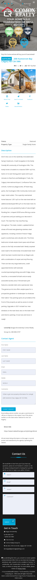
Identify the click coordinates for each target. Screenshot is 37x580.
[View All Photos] (18, 105)
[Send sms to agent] (5, 3)
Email (3, 367)
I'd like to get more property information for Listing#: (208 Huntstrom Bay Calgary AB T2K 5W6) (18, 397)
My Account (26, 3)
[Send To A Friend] (18, 98)
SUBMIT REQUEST (8, 409)
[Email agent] (9, 3)
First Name (4, 345)
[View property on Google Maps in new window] (18, 123)
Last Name (4, 356)
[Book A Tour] (7, 98)
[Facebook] (30, 98)
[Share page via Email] (12, 3)
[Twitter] (7, 105)
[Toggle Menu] (34, 2)
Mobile (3, 378)
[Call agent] (2, 3)
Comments (4, 389)
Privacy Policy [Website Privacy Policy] (22, 568)
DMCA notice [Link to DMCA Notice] (18, 578)
